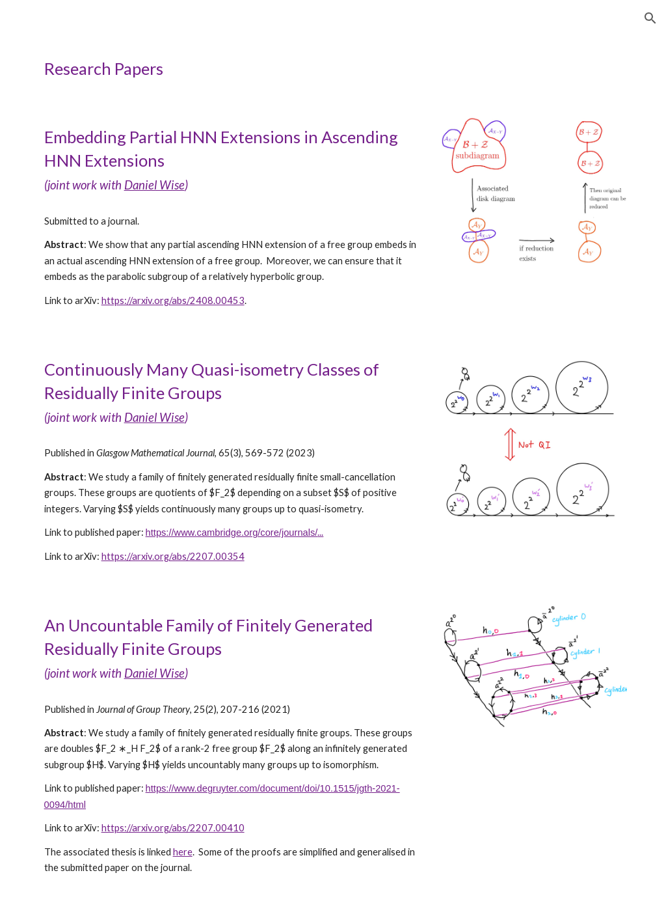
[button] (650, 18)
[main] (333, 68)
